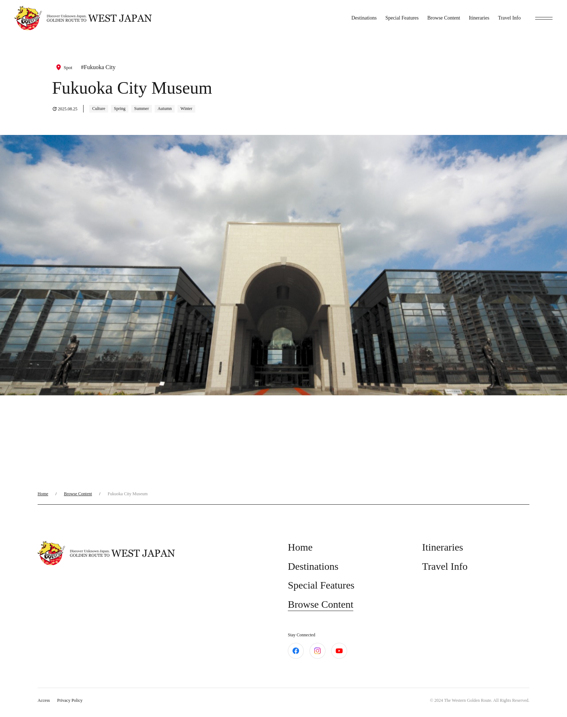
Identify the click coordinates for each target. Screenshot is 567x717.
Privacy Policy (69, 700)
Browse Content (443, 18)
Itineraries (479, 18)
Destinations (364, 18)
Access (44, 700)
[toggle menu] (544, 18)
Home (43, 493)
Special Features (402, 18)
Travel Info (509, 18)
